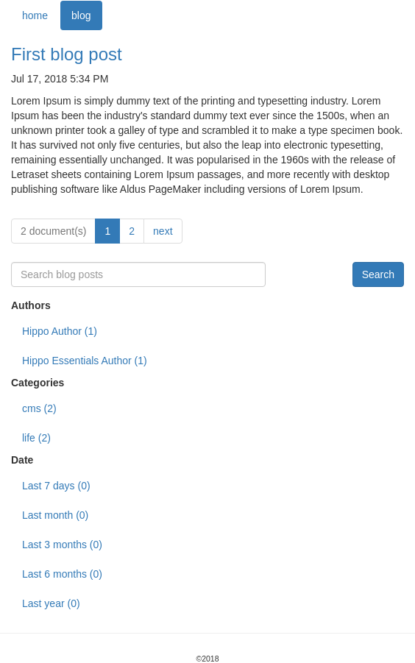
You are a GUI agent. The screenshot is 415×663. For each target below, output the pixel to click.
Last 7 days (56, 486)
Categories (37, 383)
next (162, 231)
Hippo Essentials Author (84, 360)
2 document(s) (53, 231)
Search (378, 274)
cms (39, 408)
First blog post (66, 54)
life (36, 438)
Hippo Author (59, 331)
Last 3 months (62, 544)
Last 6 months (62, 574)
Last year (51, 603)
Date (22, 460)
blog (81, 15)
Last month (55, 515)
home (35, 15)
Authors (31, 305)
